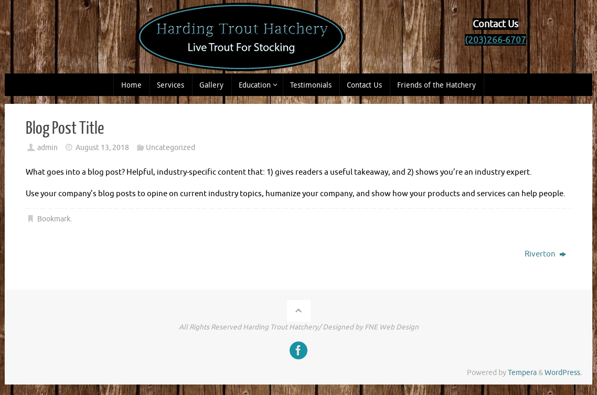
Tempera (522, 372)
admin (47, 147)
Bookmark (53, 219)
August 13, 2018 (102, 147)
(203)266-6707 (495, 40)
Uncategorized (170, 147)
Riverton (545, 254)
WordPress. (563, 372)
